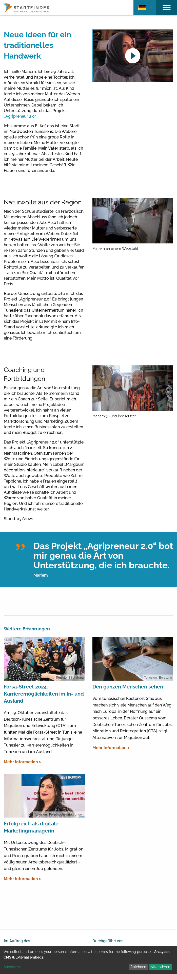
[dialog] (88, 960)
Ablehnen (138, 967)
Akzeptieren (160, 967)
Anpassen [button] (12, 967)
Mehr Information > (22, 761)
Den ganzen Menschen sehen (127, 687)
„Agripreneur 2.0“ (20, 116)
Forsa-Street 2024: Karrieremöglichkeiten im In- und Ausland (44, 694)
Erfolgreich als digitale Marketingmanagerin (31, 827)
